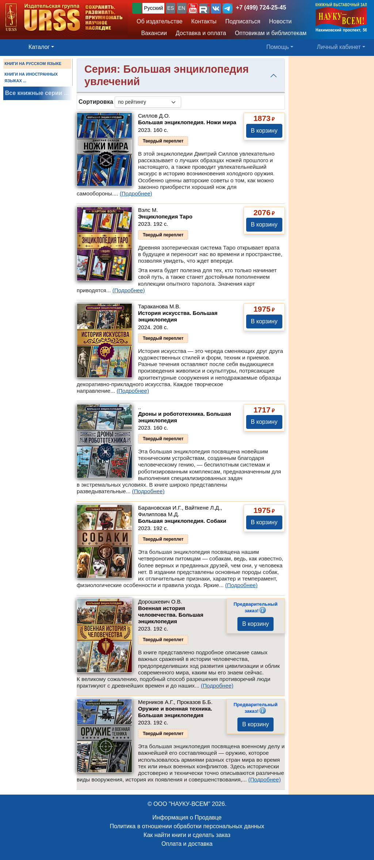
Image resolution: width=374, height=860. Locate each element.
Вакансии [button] (152, 33)
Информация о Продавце (186, 817)
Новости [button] (280, 21)
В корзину (264, 131)
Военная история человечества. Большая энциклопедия (170, 614)
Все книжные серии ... (37, 93)
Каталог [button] (39, 47)
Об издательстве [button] (160, 21)
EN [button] (181, 8)
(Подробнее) (136, 193)
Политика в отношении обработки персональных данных (187, 826)
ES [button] (170, 8)
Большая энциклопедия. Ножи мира (187, 122)
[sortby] (148, 102)
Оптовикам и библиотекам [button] (270, 33)
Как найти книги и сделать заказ (187, 835)
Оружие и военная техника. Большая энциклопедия (175, 711)
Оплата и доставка (187, 844)
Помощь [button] (277, 47)
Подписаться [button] (242, 21)
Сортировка (96, 102)
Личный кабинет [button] (339, 47)
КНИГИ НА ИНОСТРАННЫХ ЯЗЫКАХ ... (31, 77)
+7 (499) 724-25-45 (261, 7)
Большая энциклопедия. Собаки (182, 521)
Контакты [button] (204, 21)
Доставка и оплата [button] (201, 33)
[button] (193, 8)
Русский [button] (153, 8)
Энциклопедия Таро (165, 216)
